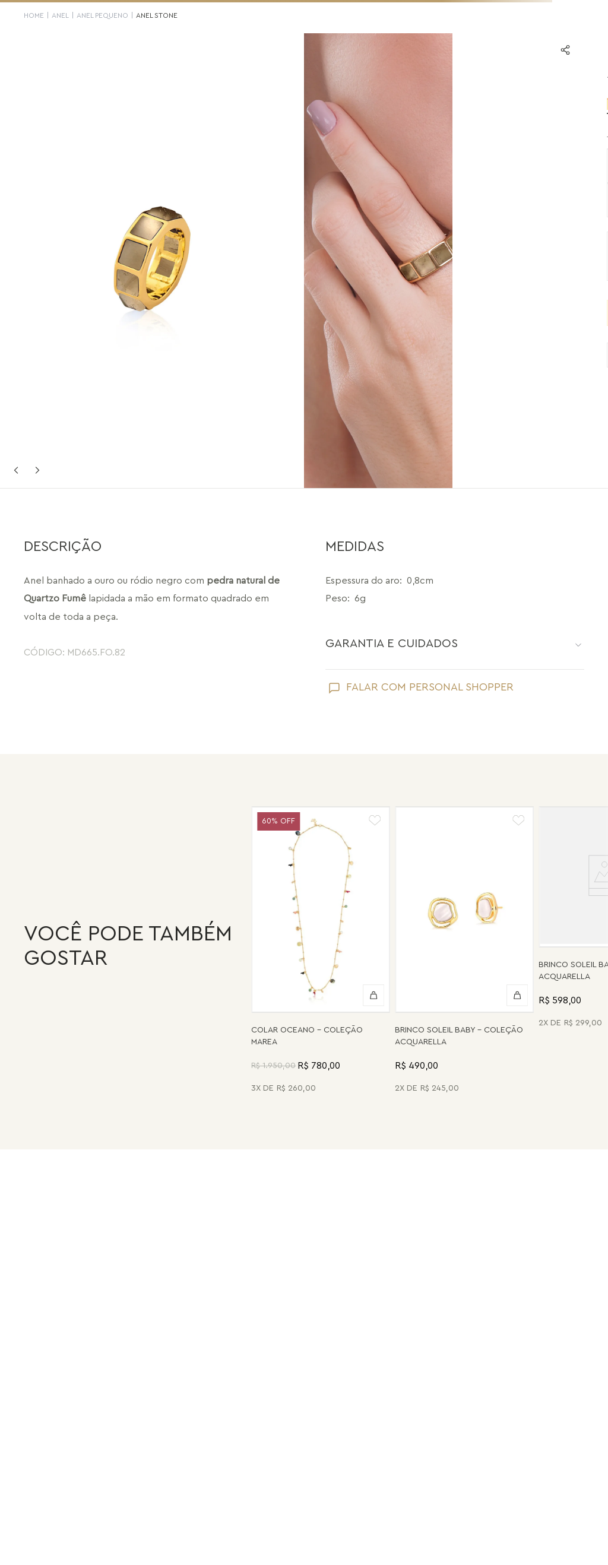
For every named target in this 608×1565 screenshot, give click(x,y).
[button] (345, 165)
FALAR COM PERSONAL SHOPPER (430, 687)
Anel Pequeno (102, 15)
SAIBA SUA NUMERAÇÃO (536, 138)
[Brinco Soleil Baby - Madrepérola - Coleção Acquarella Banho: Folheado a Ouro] (464, 951)
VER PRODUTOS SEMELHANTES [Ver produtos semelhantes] (456, 355)
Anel (60, 15)
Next (37, 470)
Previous (16, 470)
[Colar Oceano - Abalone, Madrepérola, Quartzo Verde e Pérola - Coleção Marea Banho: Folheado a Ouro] (320, 951)
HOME (34, 15)
